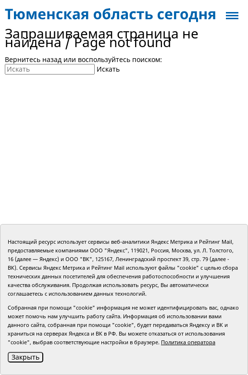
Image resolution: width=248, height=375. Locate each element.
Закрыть (25, 357)
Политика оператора (188, 342)
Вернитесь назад (33, 59)
